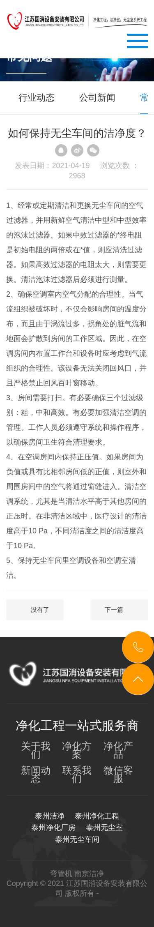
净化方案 (77, 750)
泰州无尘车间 (77, 839)
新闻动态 (36, 774)
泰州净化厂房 (53, 827)
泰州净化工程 (97, 816)
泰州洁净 (49, 816)
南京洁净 (89, 873)
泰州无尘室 (104, 827)
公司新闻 (97, 97)
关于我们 (36, 750)
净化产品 (118, 750)
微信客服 (118, 774)
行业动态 (36, 97)
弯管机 (61, 873)
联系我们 (77, 774)
